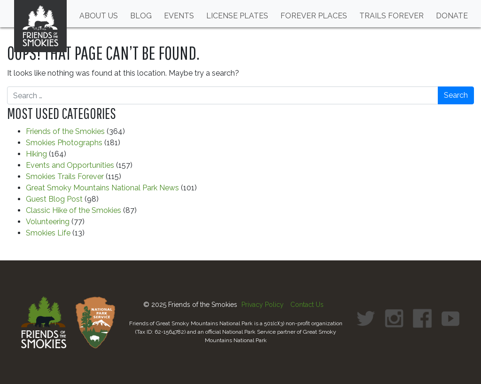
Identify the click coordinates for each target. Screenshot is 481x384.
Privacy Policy (262, 304)
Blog (141, 15)
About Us (98, 15)
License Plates (237, 15)
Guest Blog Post (54, 199)
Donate (452, 15)
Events (179, 15)
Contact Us (307, 304)
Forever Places (313, 15)
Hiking (36, 153)
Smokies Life (48, 232)
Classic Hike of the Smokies (73, 210)
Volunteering (48, 221)
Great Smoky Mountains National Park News (102, 187)
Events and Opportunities (70, 165)
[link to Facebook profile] (422, 317)
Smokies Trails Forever (65, 176)
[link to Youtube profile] (450, 317)
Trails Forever (391, 15)
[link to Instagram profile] (394, 317)
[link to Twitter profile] (366, 317)
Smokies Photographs (64, 142)
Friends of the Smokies (65, 131)
